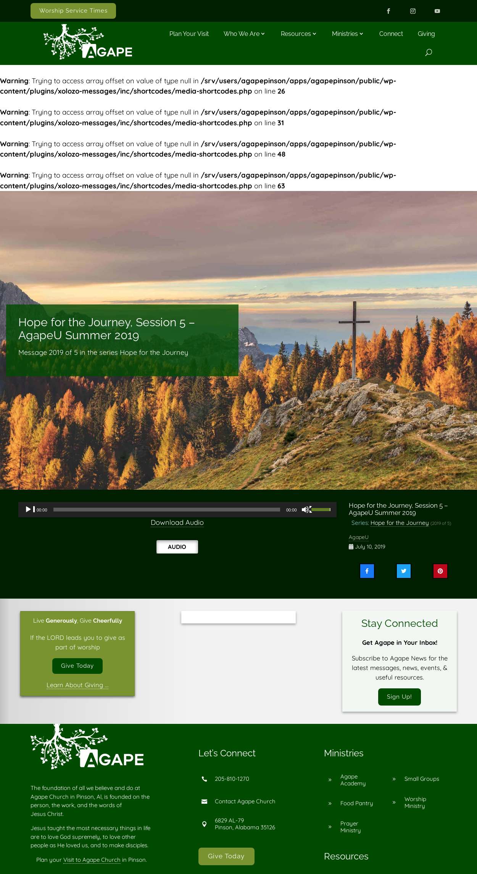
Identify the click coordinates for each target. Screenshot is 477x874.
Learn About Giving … (77, 686)
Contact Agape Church (245, 803)
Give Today (77, 666)
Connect (391, 33)
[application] (177, 509)
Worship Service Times (73, 10)
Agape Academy (353, 781)
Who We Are (241, 33)
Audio (177, 546)
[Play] (30, 509)
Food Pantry (356, 805)
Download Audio (177, 522)
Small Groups (421, 780)
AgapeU (359, 537)
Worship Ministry (415, 804)
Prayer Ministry (350, 828)
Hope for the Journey (400, 522)
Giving (426, 33)
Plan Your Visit (189, 33)
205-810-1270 (232, 780)
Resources (296, 33)
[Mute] (307, 509)
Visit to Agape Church (92, 861)
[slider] (166, 509)
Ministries (345, 33)
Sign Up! (399, 697)
